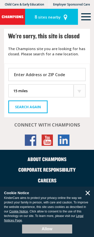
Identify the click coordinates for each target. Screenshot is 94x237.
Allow (47, 229)
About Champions (47, 159)
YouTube (47, 140)
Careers (47, 180)
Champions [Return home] (12, 17)
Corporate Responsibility (47, 169)
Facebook (30, 140)
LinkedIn (63, 140)
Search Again (28, 106)
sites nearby (48, 17)
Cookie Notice (18, 211)
